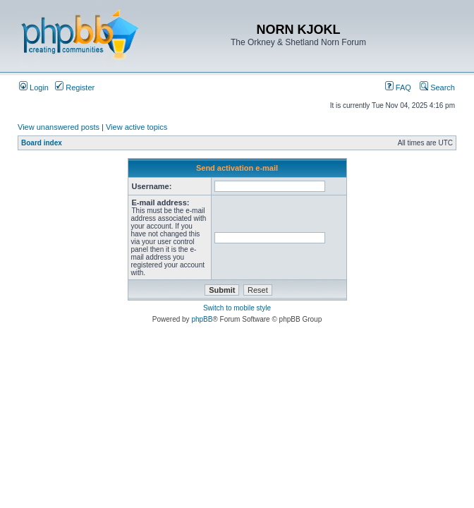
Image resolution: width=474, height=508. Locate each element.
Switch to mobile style (237, 308)
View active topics (136, 127)
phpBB (201, 319)
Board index (41, 143)
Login (34, 87)
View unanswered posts (58, 127)
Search (437, 87)
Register (75, 87)
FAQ (398, 87)
